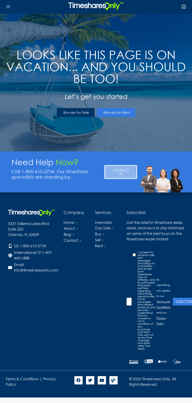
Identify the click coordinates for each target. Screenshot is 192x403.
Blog (67, 234)
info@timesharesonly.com (36, 270)
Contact (71, 240)
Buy (98, 233)
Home (69, 222)
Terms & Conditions (22, 378)
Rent (99, 245)
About (69, 228)
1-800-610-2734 (33, 245)
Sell (97, 239)
